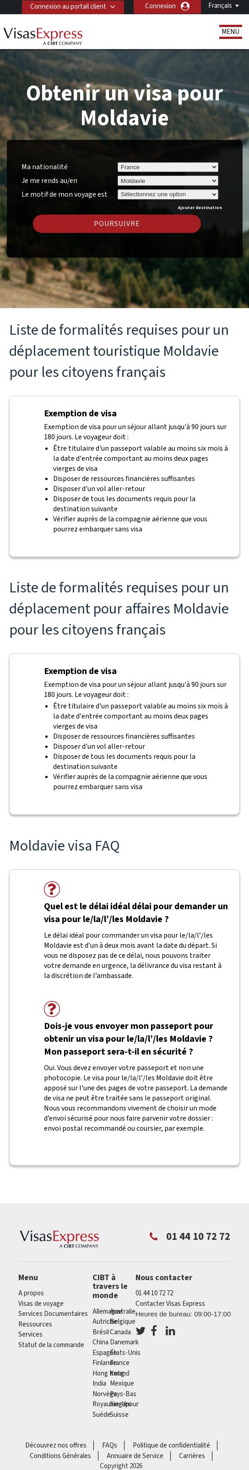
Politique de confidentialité (171, 1445)
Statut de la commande (51, 1345)
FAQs (109, 1445)
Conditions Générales (60, 1456)
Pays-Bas (123, 1394)
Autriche (104, 1321)
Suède (101, 1415)
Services (30, 1334)
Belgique (122, 1321)
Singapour (124, 1404)
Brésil (100, 1332)
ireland (120, 1373)
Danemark (124, 1342)
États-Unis (125, 1353)
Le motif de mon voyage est (65, 193)
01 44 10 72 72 (154, 1293)
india (99, 1383)
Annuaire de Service (135, 1456)
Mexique (122, 1383)
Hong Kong (108, 1373)
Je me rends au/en (49, 181)
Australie (122, 1311)
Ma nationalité (45, 167)
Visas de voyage (41, 1304)
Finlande (104, 1363)
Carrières (192, 1456)
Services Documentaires (53, 1314)
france (120, 1363)
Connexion (160, 6)
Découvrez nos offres (56, 1445)
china (100, 1342)
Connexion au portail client (68, 6)
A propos (31, 1293)
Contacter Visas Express (170, 1304)
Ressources (35, 1324)
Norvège (104, 1394)
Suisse (119, 1415)
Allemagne (107, 1311)
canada (120, 1332)
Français (220, 6)
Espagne (104, 1353)
